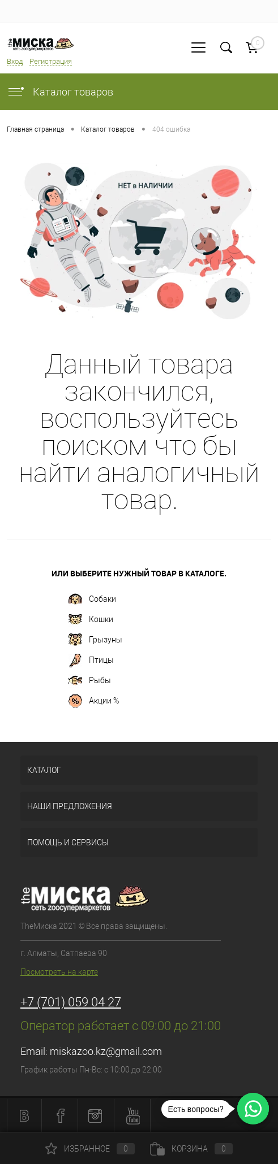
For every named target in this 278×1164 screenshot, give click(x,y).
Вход (15, 61)
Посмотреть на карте (59, 971)
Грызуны (95, 640)
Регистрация (50, 61)
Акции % (94, 701)
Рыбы (90, 681)
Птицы (91, 660)
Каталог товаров (60, 92)
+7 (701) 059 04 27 (70, 1002)
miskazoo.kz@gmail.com (106, 1051)
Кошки (91, 620)
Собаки (92, 599)
